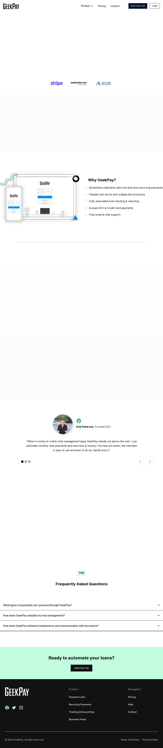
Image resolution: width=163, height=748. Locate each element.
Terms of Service (129, 739)
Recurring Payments (80, 704)
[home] (11, 6)
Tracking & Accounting (81, 712)
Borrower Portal (77, 719)
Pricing (102, 6)
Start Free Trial (138, 6)
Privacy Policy (150, 739)
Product (73, 689)
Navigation (134, 689)
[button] (87, 6)
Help (130, 704)
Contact (115, 6)
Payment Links (77, 697)
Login (154, 6)
